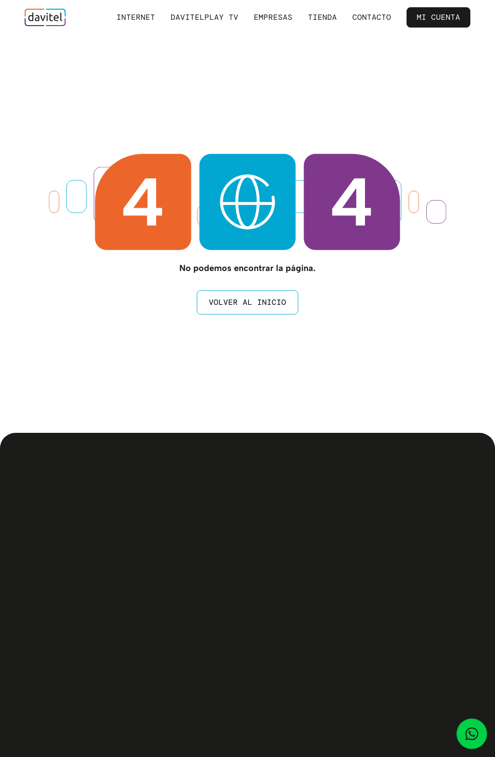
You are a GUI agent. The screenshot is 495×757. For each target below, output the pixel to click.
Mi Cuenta (438, 17)
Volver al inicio (247, 302)
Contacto (371, 17)
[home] (45, 17)
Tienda (322, 17)
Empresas (273, 17)
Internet (135, 17)
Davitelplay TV (204, 17)
